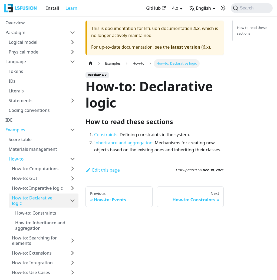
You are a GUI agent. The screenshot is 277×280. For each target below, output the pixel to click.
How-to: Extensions (32, 253)
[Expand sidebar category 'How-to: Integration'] (72, 262)
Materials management (33, 149)
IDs (12, 81)
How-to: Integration (32, 263)
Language (15, 62)
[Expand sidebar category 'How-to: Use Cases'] (72, 272)
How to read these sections (252, 30)
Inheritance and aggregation (123, 143)
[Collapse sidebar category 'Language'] (72, 61)
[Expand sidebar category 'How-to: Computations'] (72, 168)
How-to (16, 159)
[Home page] (90, 63)
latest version (185, 47)
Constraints (105, 135)
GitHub (156, 8)
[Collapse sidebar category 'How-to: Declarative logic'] (72, 201)
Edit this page (102, 170)
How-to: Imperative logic (37, 188)
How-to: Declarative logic (32, 200)
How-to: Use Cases (31, 272)
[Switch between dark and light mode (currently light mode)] (223, 8)
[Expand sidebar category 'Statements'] (72, 100)
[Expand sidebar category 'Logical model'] (72, 42)
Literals (16, 91)
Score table (20, 139)
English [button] (200, 8)
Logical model (23, 42)
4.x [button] (175, 8)
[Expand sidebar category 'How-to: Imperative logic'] (72, 188)
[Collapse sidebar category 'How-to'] (72, 159)
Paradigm (15, 32)
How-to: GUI (24, 178)
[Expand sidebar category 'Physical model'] (72, 52)
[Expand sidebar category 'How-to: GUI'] (72, 178)
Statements (20, 101)
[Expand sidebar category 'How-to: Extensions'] (72, 253)
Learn (71, 8)
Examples (15, 130)
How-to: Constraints (35, 213)
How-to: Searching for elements (34, 240)
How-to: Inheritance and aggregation (40, 225)
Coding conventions (29, 110)
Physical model (24, 52)
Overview (15, 23)
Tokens (16, 71)
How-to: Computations (35, 169)
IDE (8, 120)
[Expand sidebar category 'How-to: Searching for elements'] (72, 241)
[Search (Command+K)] (252, 8)
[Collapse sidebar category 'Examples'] (72, 129)
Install (52, 8)
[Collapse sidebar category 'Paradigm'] (72, 32)
